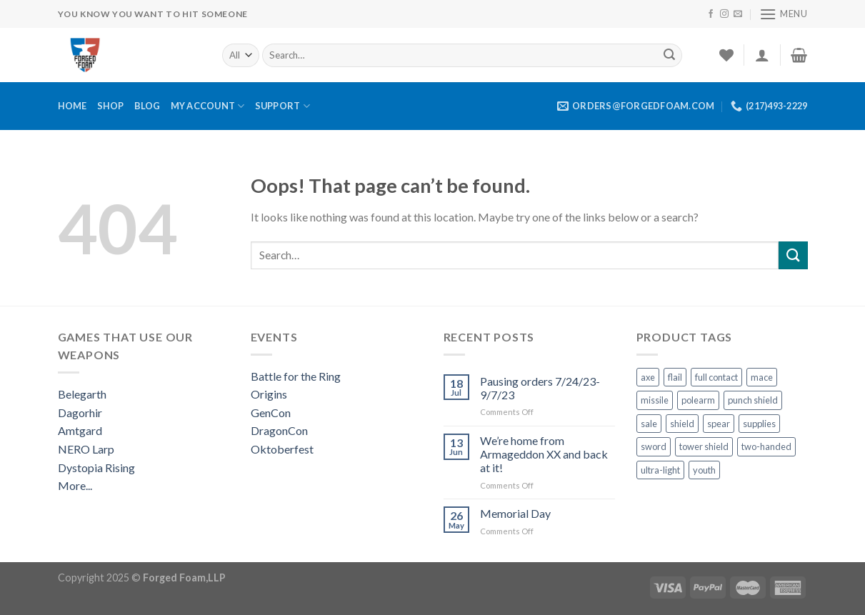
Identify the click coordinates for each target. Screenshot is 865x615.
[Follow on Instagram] (724, 14)
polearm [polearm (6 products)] (698, 400)
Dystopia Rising (96, 467)
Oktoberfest (282, 449)
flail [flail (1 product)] (675, 377)
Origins (269, 394)
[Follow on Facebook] (710, 14)
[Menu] (783, 14)
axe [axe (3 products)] (648, 377)
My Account (208, 106)
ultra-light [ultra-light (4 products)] (660, 470)
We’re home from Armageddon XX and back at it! (544, 454)
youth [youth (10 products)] (704, 470)
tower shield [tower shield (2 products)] (704, 446)
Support (282, 106)
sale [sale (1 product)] (649, 423)
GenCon (271, 412)
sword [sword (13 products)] (653, 446)
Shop (110, 105)
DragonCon (279, 430)
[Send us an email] (738, 14)
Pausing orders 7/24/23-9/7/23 (540, 387)
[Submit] (669, 55)
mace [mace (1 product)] (762, 377)
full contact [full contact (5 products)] (716, 377)
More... (75, 485)
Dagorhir (80, 412)
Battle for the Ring (296, 376)
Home (72, 105)
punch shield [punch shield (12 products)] (753, 400)
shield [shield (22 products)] (682, 423)
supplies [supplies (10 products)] (759, 423)
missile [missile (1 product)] (655, 400)
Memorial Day (515, 513)
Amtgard (80, 430)
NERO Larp (86, 449)
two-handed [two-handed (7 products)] (766, 446)
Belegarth (82, 394)
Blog (147, 105)
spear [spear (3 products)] (718, 423)
